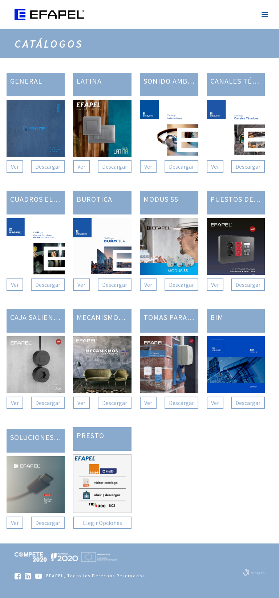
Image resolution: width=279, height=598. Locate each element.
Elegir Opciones (102, 522)
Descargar (47, 166)
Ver (15, 166)
